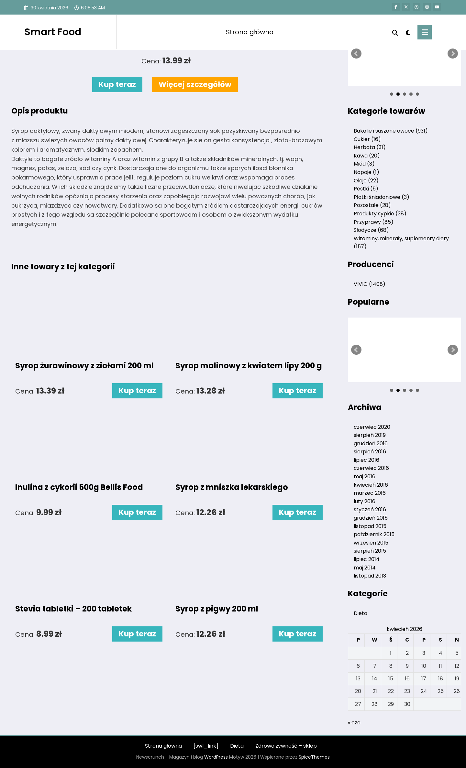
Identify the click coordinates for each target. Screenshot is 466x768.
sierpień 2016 (370, 451)
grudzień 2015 (371, 518)
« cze (354, 722)
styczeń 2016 (370, 509)
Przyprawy (374, 222)
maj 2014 (365, 567)
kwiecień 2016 (371, 485)
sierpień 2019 (370, 435)
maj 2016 (364, 476)
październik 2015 (374, 534)
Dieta (360, 613)
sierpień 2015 (370, 551)
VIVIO (369, 284)
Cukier (367, 139)
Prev (356, 54)
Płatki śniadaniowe (381, 197)
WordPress (216, 757)
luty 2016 (364, 501)
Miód (364, 164)
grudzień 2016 (371, 443)
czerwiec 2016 (371, 468)
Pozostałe (372, 205)
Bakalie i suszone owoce (391, 131)
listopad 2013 (370, 575)
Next (453, 54)
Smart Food (52, 32)
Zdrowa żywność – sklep (286, 746)
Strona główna (250, 32)
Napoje (366, 172)
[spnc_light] (407, 32)
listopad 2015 (370, 526)
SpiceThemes (314, 757)
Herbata (370, 147)
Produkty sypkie (380, 213)
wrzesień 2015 (371, 542)
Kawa (367, 155)
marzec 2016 (370, 493)
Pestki (366, 188)
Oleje (366, 180)
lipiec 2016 (366, 460)
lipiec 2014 (367, 559)
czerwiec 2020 (372, 427)
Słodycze (371, 230)
